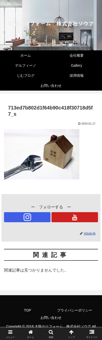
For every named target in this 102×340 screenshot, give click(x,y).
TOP (27, 310)
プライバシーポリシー (74, 310)
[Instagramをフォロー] (27, 217)
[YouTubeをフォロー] (75, 217)
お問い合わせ (51, 318)
